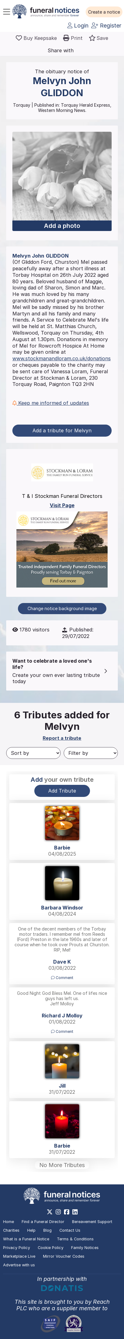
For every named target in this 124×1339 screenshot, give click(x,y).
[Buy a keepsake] (36, 38)
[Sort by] (33, 753)
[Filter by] (91, 753)
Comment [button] (62, 977)
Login (77, 25)
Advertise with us (19, 1265)
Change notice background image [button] (62, 608)
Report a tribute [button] (62, 738)
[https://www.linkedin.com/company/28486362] (75, 1212)
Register (106, 25)
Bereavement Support (92, 1221)
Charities (11, 1230)
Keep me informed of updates (50, 403)
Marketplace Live (19, 1256)
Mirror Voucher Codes (63, 1256)
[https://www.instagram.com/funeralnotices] (58, 1212)
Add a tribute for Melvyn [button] (62, 430)
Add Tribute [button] (62, 791)
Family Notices (85, 1247)
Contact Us (69, 1230)
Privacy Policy (16, 1247)
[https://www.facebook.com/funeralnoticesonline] (66, 1212)
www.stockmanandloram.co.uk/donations (61, 358)
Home (8, 1221)
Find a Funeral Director (43, 1221)
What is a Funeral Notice (26, 1239)
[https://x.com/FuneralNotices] (50, 1212)
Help (31, 1230)
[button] (104, 12)
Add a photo (62, 225)
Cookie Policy (50, 1247)
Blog (47, 1230)
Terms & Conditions (75, 1239)
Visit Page (62, 505)
